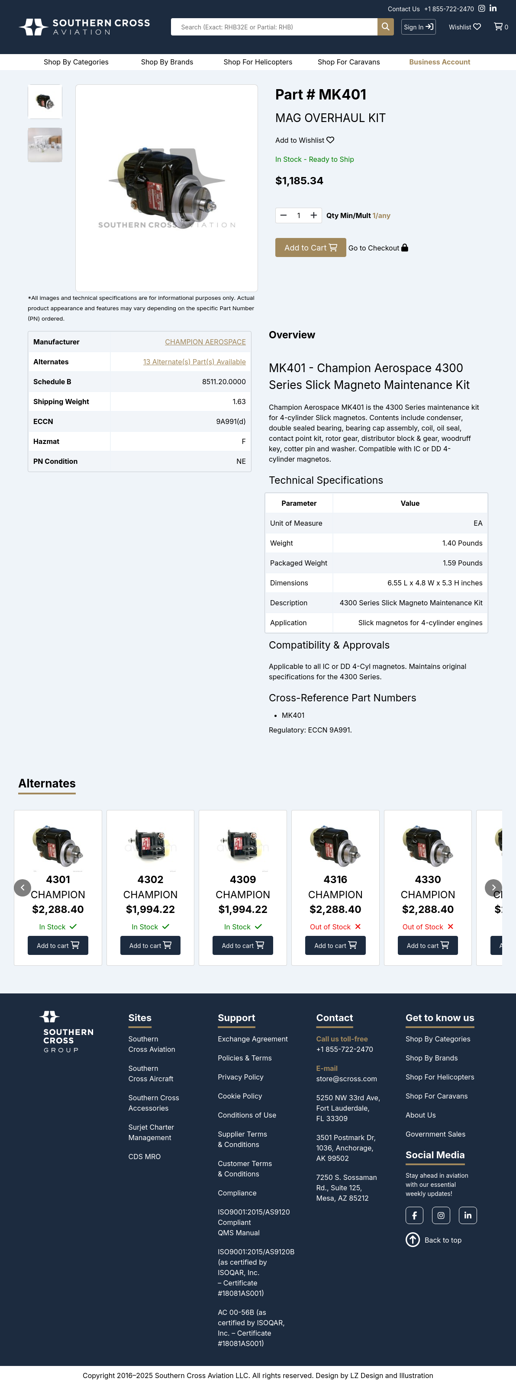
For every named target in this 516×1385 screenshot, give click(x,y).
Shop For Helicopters (440, 1077)
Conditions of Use (247, 1115)
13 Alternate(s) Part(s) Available (194, 361)
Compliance (237, 1193)
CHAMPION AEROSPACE (205, 341)
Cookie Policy (240, 1096)
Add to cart (58, 945)
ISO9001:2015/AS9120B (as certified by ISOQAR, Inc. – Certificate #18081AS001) (256, 1272)
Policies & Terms (245, 1058)
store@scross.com (346, 1078)
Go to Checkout (378, 248)
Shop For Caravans (437, 1096)
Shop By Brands (432, 1058)
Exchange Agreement (253, 1039)
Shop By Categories (438, 1039)
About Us (421, 1115)
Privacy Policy (241, 1077)
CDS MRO (145, 1156)
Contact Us (404, 9)
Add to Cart (310, 247)
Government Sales (435, 1134)
